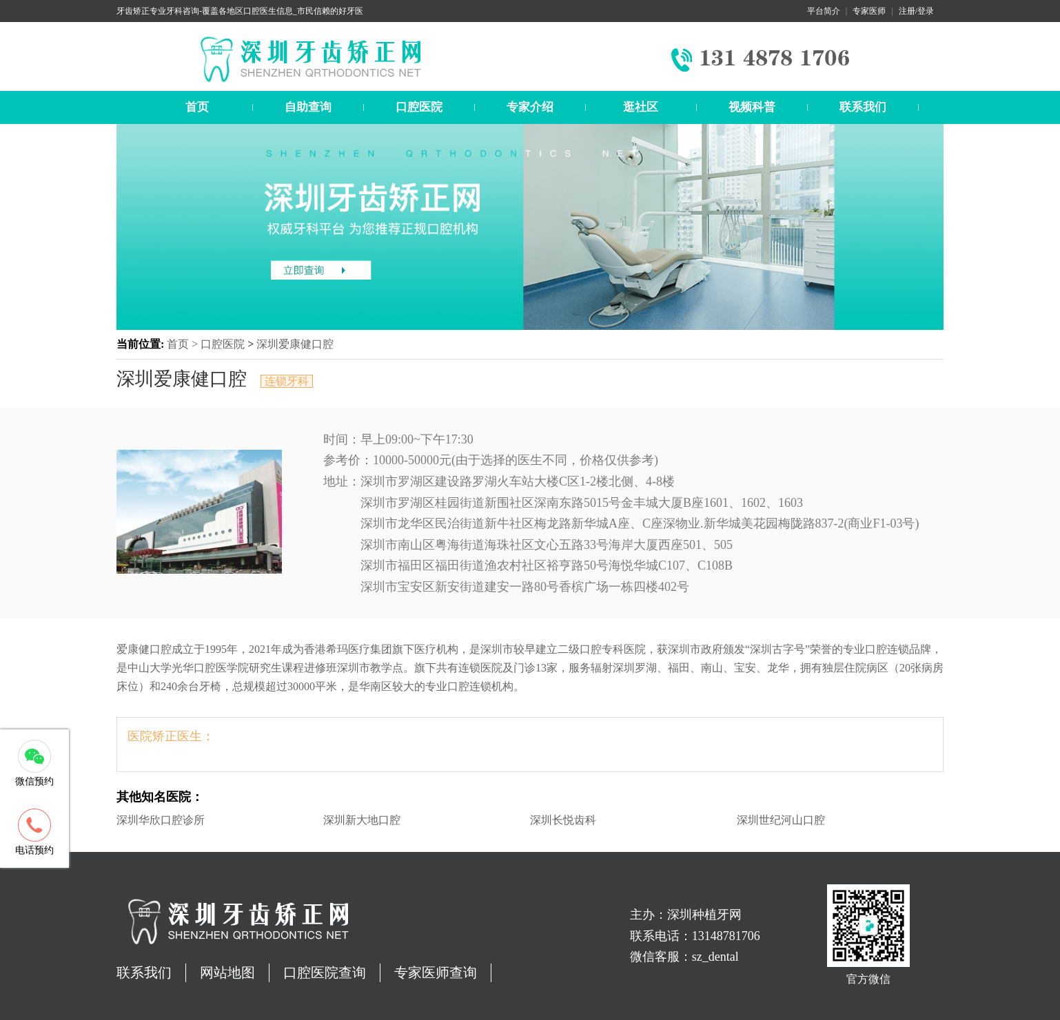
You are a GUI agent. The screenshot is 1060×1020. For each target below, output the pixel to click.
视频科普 (751, 107)
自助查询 (308, 107)
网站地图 (227, 972)
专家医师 (869, 11)
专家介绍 (530, 107)
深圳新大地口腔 (361, 820)
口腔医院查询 (324, 972)
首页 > (184, 344)
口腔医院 (419, 107)
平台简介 (823, 11)
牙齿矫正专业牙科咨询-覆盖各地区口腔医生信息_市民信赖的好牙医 (239, 11)
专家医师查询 (435, 972)
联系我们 (862, 107)
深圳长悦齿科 (563, 820)
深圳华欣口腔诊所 (160, 820)
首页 (197, 107)
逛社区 (640, 107)
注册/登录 (916, 11)
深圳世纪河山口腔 (781, 820)
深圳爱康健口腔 (295, 344)
